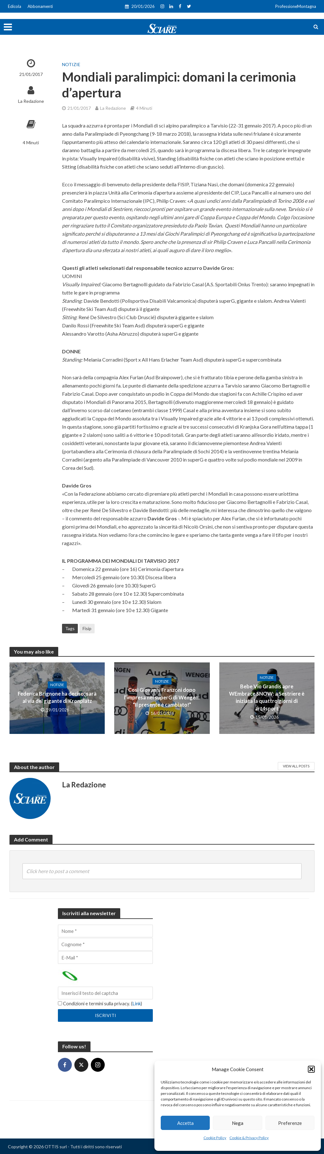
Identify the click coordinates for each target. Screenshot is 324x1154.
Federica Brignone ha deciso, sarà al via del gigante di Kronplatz (57, 697)
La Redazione (31, 101)
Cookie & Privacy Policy (249, 1137)
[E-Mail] (105, 957)
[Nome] (105, 931)
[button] (311, 1069)
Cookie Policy (214, 1137)
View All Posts (296, 766)
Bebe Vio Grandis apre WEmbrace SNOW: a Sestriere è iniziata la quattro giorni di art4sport (266, 697)
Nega (237, 1123)
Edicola (14, 6)
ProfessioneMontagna (295, 6)
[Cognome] (105, 944)
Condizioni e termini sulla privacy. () (101, 1003)
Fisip (87, 628)
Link (139, 1003)
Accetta (185, 1123)
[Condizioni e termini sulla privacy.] (60, 1003)
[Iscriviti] (105, 1015)
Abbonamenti (40, 6)
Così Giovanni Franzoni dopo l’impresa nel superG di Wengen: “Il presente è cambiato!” (162, 697)
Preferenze (290, 1123)
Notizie (71, 64)
